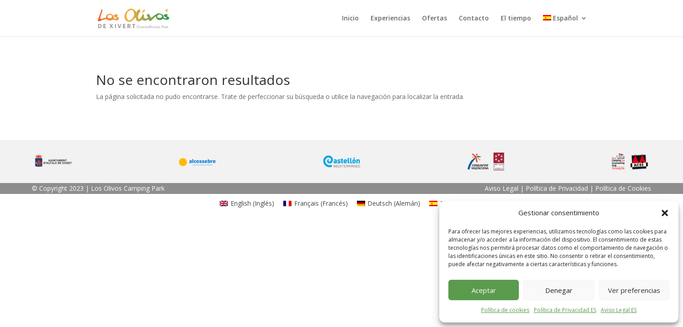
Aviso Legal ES (619, 310)
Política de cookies (505, 310)
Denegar (559, 290)
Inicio (350, 18)
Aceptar (484, 290)
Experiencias (390, 18)
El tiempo (516, 18)
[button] (664, 213)
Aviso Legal (501, 188)
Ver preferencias (634, 290)
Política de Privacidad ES (565, 310)
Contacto (474, 18)
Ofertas (434, 18)
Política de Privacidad (557, 188)
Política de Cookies (623, 188)
